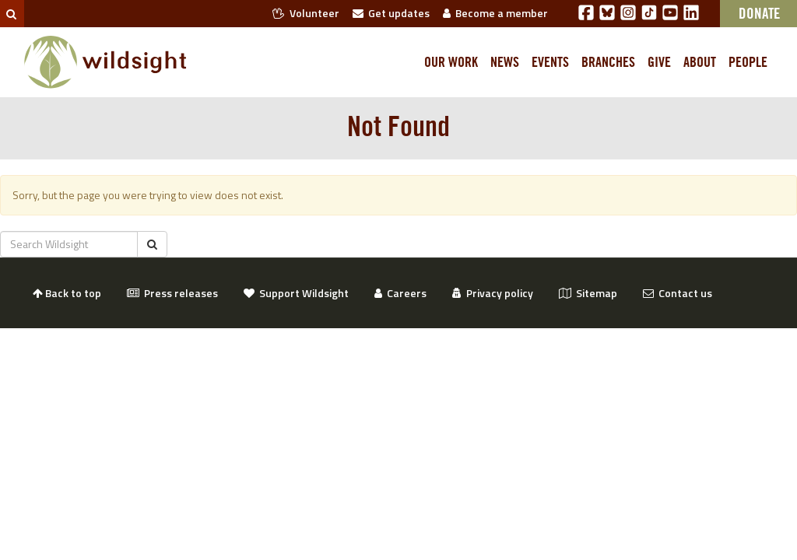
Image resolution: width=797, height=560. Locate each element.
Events (550, 62)
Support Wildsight (296, 293)
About (699, 62)
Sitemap (588, 293)
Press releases (172, 293)
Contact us (677, 293)
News (504, 62)
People (748, 62)
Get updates (391, 13)
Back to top (67, 293)
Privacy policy (492, 293)
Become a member (495, 13)
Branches (608, 62)
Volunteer (305, 13)
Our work (451, 62)
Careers (400, 293)
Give (659, 62)
